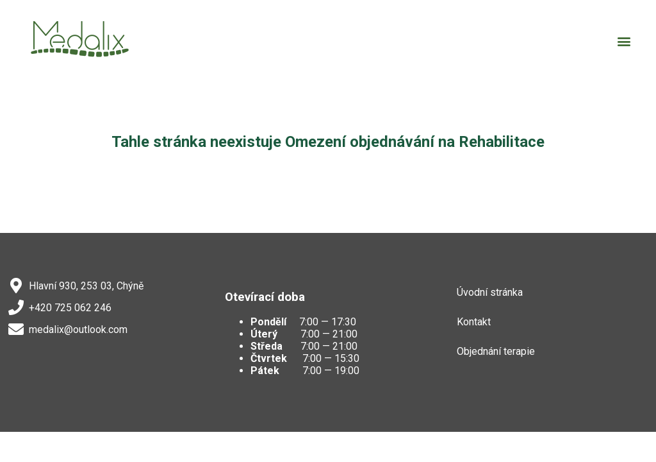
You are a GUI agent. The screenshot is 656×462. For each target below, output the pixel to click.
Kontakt (474, 322)
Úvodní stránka (490, 292)
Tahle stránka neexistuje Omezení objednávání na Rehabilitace (328, 142)
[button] (624, 40)
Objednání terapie (496, 351)
